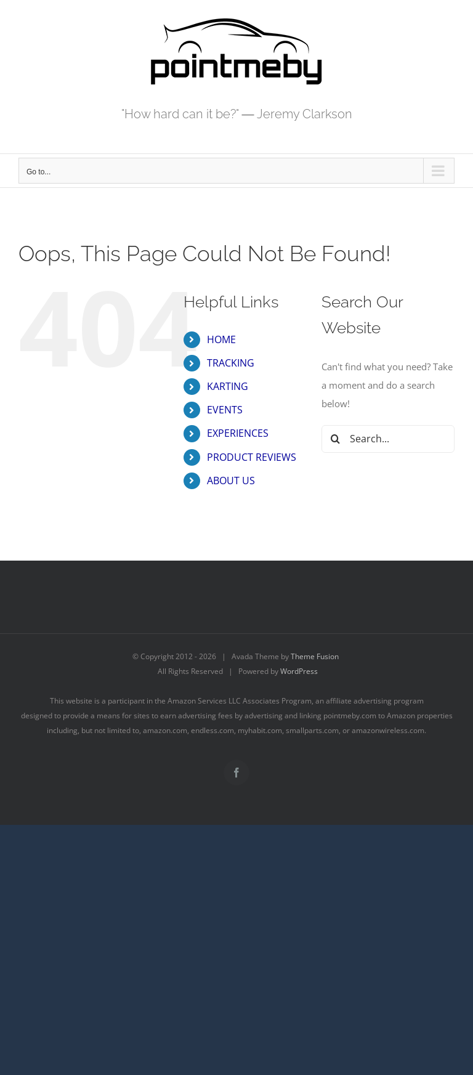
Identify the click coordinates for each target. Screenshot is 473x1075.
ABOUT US (231, 480)
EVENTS (225, 409)
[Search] (335, 439)
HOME (221, 339)
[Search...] (388, 439)
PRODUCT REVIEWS (251, 457)
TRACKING (230, 363)
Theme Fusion (315, 656)
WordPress (299, 671)
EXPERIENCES (238, 433)
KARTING (227, 386)
